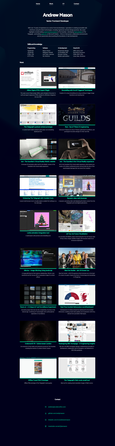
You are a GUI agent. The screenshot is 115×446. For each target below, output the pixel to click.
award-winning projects (50, 32)
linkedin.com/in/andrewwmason (59, 420)
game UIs (44, 34)
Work (51, 4)
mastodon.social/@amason (57, 426)
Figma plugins (78, 32)
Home (38, 4)
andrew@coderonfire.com (57, 407)
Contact (76, 4)
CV (63, 4)
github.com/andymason (56, 413)
